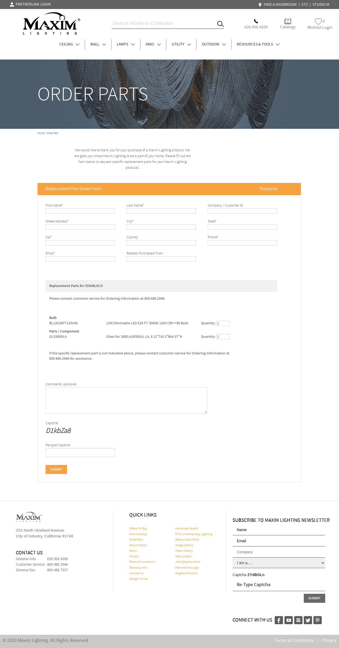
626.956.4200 (57, 559)
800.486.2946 (57, 564)
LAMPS (126, 44)
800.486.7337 (57, 570)
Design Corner (138, 579)
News (133, 551)
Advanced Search (186, 529)
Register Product (186, 573)
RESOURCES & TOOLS (258, 44)
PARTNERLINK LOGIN (30, 4)
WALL (98, 44)
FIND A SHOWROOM (278, 4)
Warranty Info (138, 568)
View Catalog (137, 534)
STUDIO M (321, 4)
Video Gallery (184, 551)
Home (40, 133)
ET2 (305, 4)
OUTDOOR (214, 44)
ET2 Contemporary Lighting (193, 534)
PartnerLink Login (187, 568)
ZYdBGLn (256, 575)
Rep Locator (183, 556)
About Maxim (138, 545)
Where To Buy (138, 529)
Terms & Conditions (142, 562)
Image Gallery (184, 545)
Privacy (134, 556)
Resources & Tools (187, 540)
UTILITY (181, 44)
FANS (153, 44)
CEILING (69, 44)
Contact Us (136, 573)
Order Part (136, 540)
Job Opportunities (187, 562)
